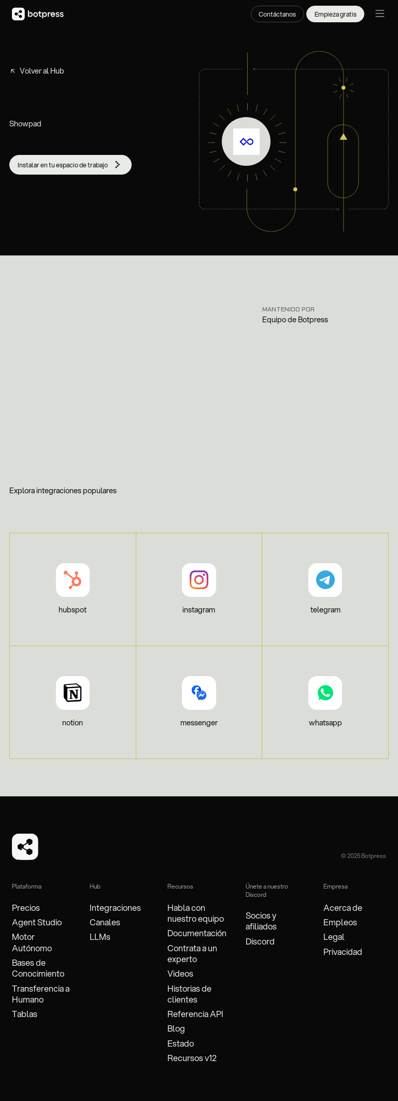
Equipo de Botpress (295, 319)
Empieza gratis (336, 14)
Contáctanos (277, 14)
